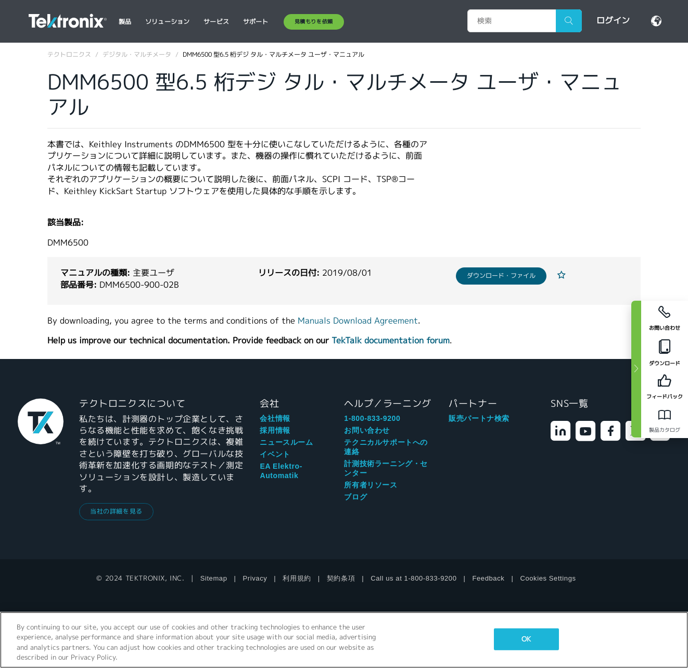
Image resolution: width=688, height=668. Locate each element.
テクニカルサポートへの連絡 (386, 447)
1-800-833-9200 (372, 418)
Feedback (489, 578)
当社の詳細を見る (116, 511)
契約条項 (341, 578)
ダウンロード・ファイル (501, 275)
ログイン (613, 21)
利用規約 (297, 578)
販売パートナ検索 (479, 418)
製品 (125, 21)
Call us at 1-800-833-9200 (413, 578)
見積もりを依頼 (314, 21)
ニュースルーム (286, 442)
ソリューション (167, 21)
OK (526, 639)
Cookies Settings (548, 578)
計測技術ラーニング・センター (386, 468)
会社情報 (275, 418)
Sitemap (213, 578)
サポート (256, 21)
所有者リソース (370, 485)
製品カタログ (664, 430)
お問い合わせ (367, 430)
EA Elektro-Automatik (281, 471)
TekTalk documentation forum (391, 340)
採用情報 (275, 430)
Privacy (255, 578)
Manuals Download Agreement (358, 321)
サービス (216, 21)
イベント (275, 454)
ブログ (355, 497)
